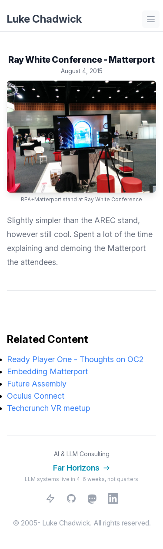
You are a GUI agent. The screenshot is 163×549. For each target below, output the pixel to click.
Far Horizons (81, 467)
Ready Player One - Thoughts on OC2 (75, 359)
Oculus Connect (35, 395)
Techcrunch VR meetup (48, 408)
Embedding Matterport (47, 371)
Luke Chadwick (44, 19)
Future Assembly (37, 383)
